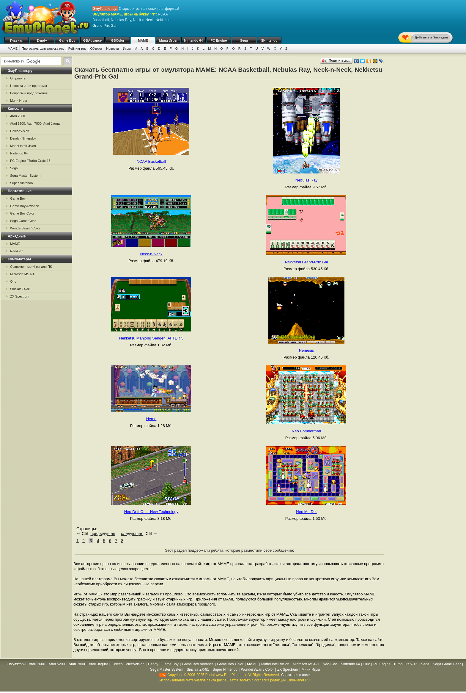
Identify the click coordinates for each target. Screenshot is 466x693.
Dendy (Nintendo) (23, 138)
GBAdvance (92, 40)
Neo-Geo (16, 251)
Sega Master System (25, 175)
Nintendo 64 (193, 40)
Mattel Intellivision (23, 146)
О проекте (18, 78)
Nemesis (306, 350)
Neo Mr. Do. (306, 511)
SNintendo (269, 40)
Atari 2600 (17, 116)
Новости (112, 48)
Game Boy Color (22, 213)
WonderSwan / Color (25, 228)
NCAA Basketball (151, 161)
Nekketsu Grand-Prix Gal (306, 262)
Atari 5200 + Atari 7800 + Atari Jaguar (78, 664)
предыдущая (102, 533)
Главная (16, 40)
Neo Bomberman (306, 431)
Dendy (42, 40)
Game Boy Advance (24, 206)
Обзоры (96, 48)
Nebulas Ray (306, 180)
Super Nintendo (21, 183)
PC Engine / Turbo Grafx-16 (30, 160)
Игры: (127, 48)
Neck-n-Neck (151, 254)
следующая (132, 533)
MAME (143, 40)
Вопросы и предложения (29, 93)
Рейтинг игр (77, 48)
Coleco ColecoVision (127, 664)
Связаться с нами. (296, 675)
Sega (244, 40)
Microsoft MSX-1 (22, 274)
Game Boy (67, 40)
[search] (30, 61)
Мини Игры (168, 40)
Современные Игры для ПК (31, 266)
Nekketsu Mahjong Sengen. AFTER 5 (151, 338)
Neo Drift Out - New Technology (151, 511)
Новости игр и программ (28, 85)
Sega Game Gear (23, 221)
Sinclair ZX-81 (20, 289)
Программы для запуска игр (43, 48)
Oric (13, 281)
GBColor (117, 40)
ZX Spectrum (19, 296)
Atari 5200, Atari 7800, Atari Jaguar (35, 123)
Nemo (151, 419)
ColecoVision (19, 131)
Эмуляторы (16, 664)
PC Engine (218, 40)
